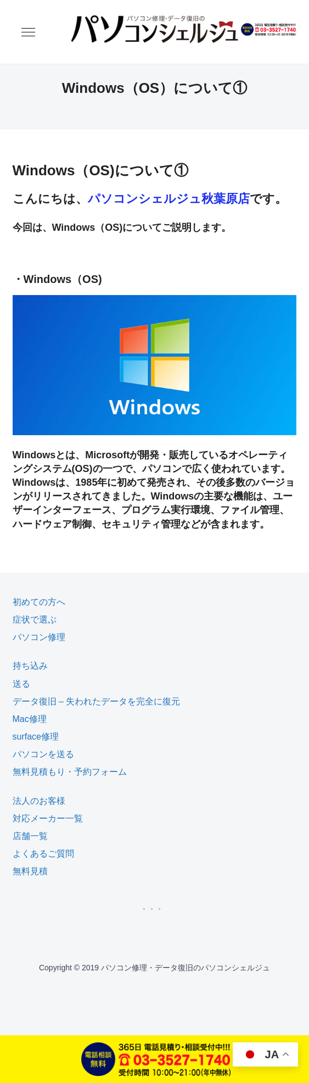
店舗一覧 (30, 836)
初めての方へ (39, 602)
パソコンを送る (43, 754)
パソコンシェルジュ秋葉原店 (169, 199)
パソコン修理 (39, 637)
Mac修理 (30, 719)
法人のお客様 (39, 801)
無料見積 (30, 871)
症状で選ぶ (35, 619)
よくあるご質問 (43, 853)
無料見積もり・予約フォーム (70, 771)
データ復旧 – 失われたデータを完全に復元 (97, 701)
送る (21, 683)
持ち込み (30, 665)
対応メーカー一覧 (48, 818)
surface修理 (36, 736)
